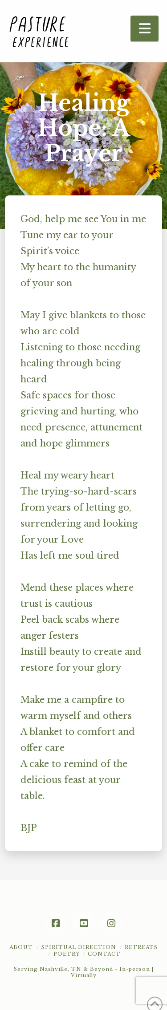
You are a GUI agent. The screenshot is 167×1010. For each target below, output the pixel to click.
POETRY (66, 954)
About (21, 947)
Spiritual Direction (78, 947)
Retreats (141, 947)
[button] (144, 28)
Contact (104, 954)
